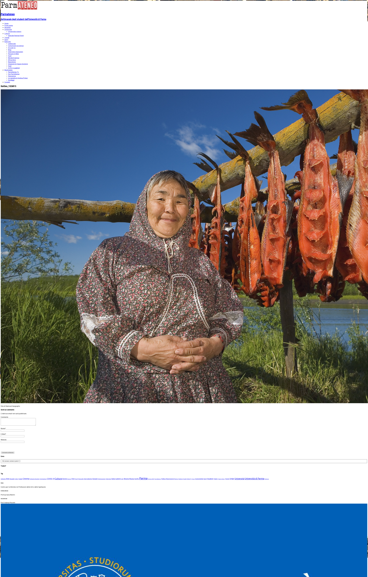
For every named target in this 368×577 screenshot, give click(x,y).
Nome (3, 430)
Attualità (7, 27)
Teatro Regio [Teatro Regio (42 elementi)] (221, 480)
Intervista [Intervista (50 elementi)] (108, 480)
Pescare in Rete (13, 54)
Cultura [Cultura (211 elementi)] (58, 480)
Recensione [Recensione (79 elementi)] (170, 480)
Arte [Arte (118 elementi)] (7, 480)
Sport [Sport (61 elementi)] (205, 480)
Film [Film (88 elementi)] (73, 480)
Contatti (7, 82)
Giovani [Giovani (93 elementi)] (95, 480)
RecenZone (12, 62)
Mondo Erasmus (13, 58)
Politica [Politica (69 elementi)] (163, 480)
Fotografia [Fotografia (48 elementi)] (81, 480)
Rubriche (7, 42)
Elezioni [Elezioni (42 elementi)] (69, 480)
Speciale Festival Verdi (16, 36)
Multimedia (8, 70)
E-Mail (3, 435)
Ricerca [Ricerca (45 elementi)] (176, 480)
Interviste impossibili (15, 52)
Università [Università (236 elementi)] (239, 480)
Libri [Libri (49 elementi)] (122, 480)
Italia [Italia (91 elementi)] (113, 480)
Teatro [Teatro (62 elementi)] (216, 480)
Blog (9, 50)
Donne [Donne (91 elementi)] (64, 480)
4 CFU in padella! (14, 68)
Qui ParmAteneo (14, 74)
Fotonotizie (12, 76)
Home (6, 23)
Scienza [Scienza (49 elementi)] (180, 480)
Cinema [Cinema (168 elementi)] (26, 480)
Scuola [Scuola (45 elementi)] (185, 480)
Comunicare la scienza (16, 46)
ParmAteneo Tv (13, 72)
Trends (6, 38)
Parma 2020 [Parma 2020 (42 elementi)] (151, 480)
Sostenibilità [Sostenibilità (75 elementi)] (199, 480)
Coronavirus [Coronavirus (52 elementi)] (43, 480)
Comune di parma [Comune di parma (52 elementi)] (34, 480)
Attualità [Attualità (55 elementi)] (12, 480)
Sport (6, 40)
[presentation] (15, 449)
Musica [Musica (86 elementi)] (131, 480)
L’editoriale (12, 44)
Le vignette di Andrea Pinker (18, 78)
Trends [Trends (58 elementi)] (227, 480)
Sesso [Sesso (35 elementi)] (193, 480)
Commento (4, 417)
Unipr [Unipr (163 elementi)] (231, 480)
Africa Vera (12, 60)
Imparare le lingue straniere (18, 64)
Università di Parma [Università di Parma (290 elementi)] (254, 480)
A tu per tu (11, 48)
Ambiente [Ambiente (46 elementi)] (3, 480)
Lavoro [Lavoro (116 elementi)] (118, 480)
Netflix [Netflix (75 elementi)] (137, 480)
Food (9, 56)
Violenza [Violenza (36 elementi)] (267, 480)
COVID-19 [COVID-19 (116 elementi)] (50, 480)
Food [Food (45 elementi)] (76, 480)
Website (3, 441)
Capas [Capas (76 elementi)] (20, 480)
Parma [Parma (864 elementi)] (143, 480)
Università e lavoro (14, 32)
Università (8, 30)
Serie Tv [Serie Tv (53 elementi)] (189, 480)
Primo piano (8, 25)
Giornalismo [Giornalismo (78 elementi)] (88, 480)
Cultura (7, 34)
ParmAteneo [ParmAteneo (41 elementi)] (157, 480)
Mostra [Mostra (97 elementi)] (126, 480)
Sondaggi (11, 80)
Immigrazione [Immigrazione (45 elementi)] (101, 480)
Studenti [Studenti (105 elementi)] (210, 480)
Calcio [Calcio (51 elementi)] (16, 480)
